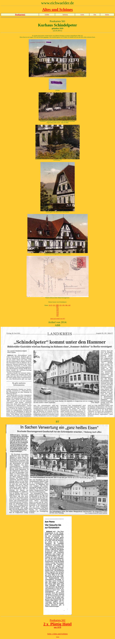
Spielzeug (65, 14)
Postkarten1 (20, 14)
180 (57, 305)
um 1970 (57, 627)
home (57, 637)
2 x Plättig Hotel (57, 624)
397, (57, 307)
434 (57, 309)
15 (51, 305)
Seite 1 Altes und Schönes (57, 634)
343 (69, 305)
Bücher (107, 14)
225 (60, 305)
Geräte (82, 14)
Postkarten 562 (57, 620)
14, (50, 305)
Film (95, 14)
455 (57, 310)
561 (57, 316)
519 (57, 312)
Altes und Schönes (57, 9)
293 (63, 305)
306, (66, 305)
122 (54, 305)
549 (57, 314)
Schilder (47, 14)
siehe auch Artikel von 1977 (57, 318)
